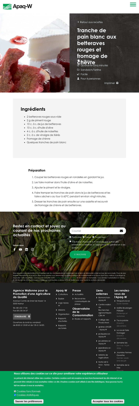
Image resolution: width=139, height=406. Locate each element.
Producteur (100, 237)
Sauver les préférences (28, 401)
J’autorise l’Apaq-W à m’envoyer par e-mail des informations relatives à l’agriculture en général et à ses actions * (98, 244)
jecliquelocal (104, 334)
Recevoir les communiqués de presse (82, 301)
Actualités (79, 294)
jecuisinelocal (104, 341)
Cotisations (63, 294)
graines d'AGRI (104, 327)
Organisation (63, 314)
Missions (61, 310)
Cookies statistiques (28, 395)
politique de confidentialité (65, 278)
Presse (88, 237)
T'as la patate (122, 320)
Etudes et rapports (83, 319)
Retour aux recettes (90, 22)
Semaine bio (122, 343)
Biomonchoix (104, 297)
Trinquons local (123, 301)
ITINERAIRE (20, 316)
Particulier (76, 237)
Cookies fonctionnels (28, 391)
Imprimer (111, 83)
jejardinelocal (104, 348)
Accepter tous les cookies (108, 401)
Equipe (61, 298)
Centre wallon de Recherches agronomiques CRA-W (104, 310)
